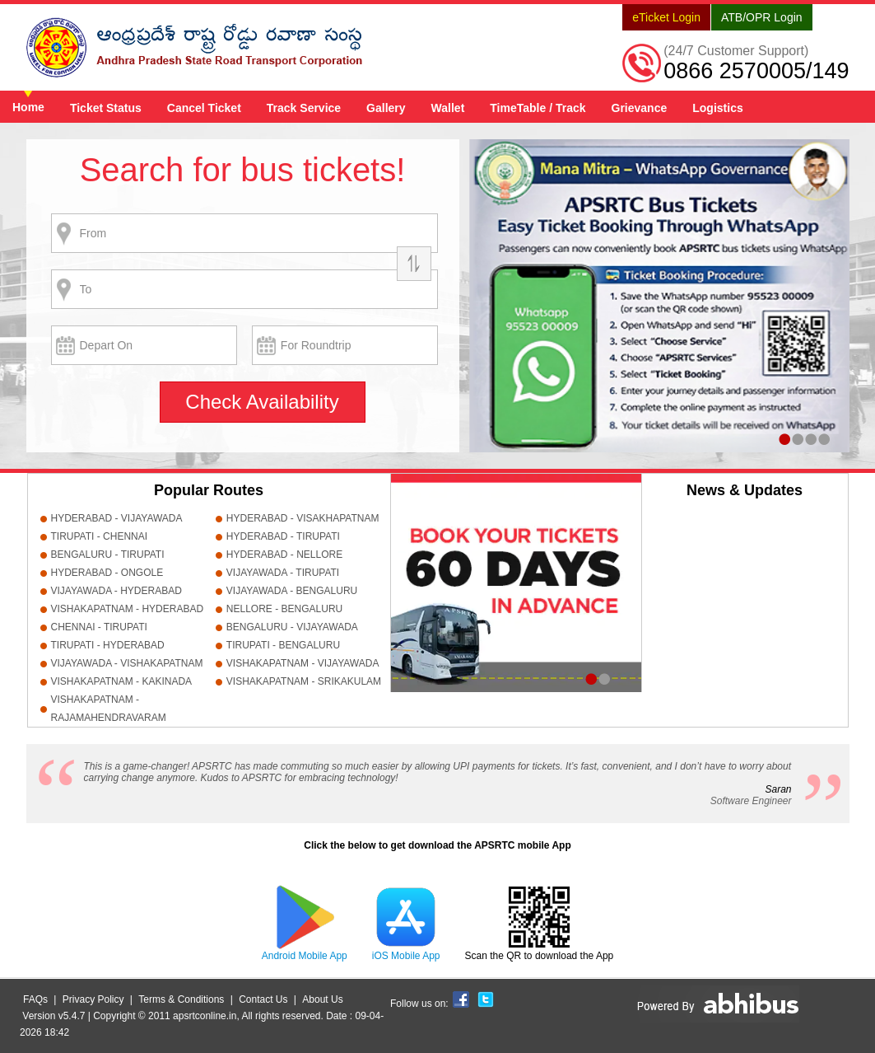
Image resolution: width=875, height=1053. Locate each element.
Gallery (385, 108)
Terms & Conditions (181, 999)
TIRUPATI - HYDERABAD (108, 645)
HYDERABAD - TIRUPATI (283, 536)
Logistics (717, 108)
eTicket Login (666, 17)
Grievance (640, 108)
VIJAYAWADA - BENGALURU (291, 591)
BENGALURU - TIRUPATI (108, 554)
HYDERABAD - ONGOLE (107, 572)
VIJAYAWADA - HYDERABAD (116, 591)
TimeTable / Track (537, 108)
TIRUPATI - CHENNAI (99, 536)
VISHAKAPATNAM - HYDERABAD (127, 609)
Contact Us (263, 999)
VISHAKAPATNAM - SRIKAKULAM (303, 681)
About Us (322, 999)
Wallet (448, 108)
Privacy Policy (93, 999)
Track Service (304, 108)
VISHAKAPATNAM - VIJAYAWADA (302, 663)
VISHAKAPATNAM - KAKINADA (122, 681)
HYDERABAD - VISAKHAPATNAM (302, 518)
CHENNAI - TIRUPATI (99, 627)
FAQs (35, 999)
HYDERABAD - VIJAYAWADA (117, 518)
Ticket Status (106, 108)
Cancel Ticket (204, 108)
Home (28, 107)
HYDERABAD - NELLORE (284, 554)
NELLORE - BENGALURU (284, 609)
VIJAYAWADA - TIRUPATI (282, 572)
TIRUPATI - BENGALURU (283, 645)
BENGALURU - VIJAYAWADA (292, 627)
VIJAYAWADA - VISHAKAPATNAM (127, 663)
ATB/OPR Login (762, 17)
